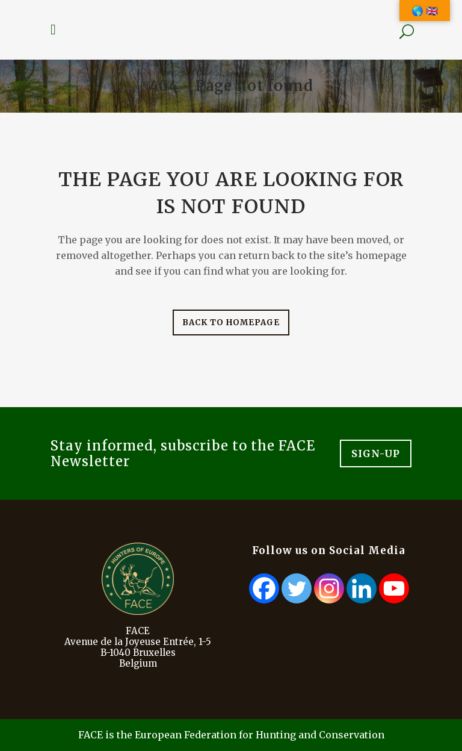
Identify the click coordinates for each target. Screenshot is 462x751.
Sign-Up (375, 453)
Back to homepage (231, 322)
